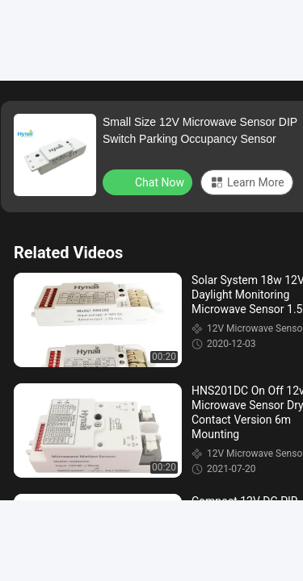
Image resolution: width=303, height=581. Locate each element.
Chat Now (149, 181)
